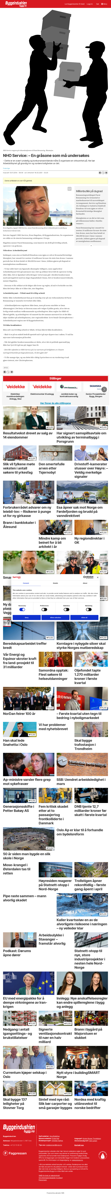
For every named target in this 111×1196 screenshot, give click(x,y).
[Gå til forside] (16, 4)
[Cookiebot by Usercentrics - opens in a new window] (84, 577)
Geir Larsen (93, 1141)
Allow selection (55, 617)
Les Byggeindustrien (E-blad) (75, 4)
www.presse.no (77, 1160)
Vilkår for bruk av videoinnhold (49, 1176)
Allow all (84, 617)
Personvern (43, 1180)
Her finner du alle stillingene (55, 403)
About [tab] (85, 583)
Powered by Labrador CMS (55, 1193)
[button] (104, 389)
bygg (6, 368)
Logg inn (90, 4)
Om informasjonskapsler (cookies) (51, 1178)
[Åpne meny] (104, 4)
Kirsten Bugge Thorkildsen (92, 1139)
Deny (27, 617)
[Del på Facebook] (99, 172)
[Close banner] (97, 577)
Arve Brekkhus (55, 1136)
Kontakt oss (79, 1145)
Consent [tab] (26, 583)
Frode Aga (55, 1138)
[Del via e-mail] (106, 172)
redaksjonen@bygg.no (54, 1145)
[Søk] (97, 4)
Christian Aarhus (57, 1141)
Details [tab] (55, 583)
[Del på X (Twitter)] (103, 172)
